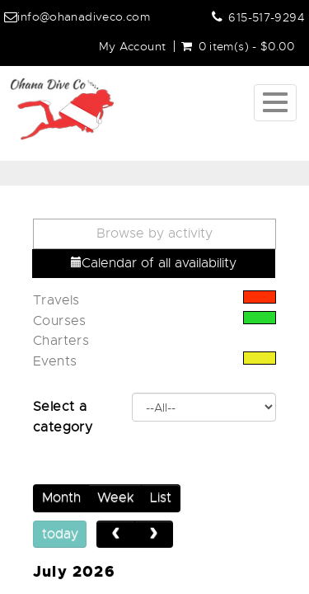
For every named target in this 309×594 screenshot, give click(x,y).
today (60, 534)
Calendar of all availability (153, 263)
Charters (61, 340)
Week (115, 497)
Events (55, 361)
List (160, 497)
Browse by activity (154, 233)
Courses (60, 321)
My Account (132, 46)
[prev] (115, 535)
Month (61, 497)
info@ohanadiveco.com (83, 16)
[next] (153, 535)
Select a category (62, 417)
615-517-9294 (266, 17)
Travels (56, 300)
